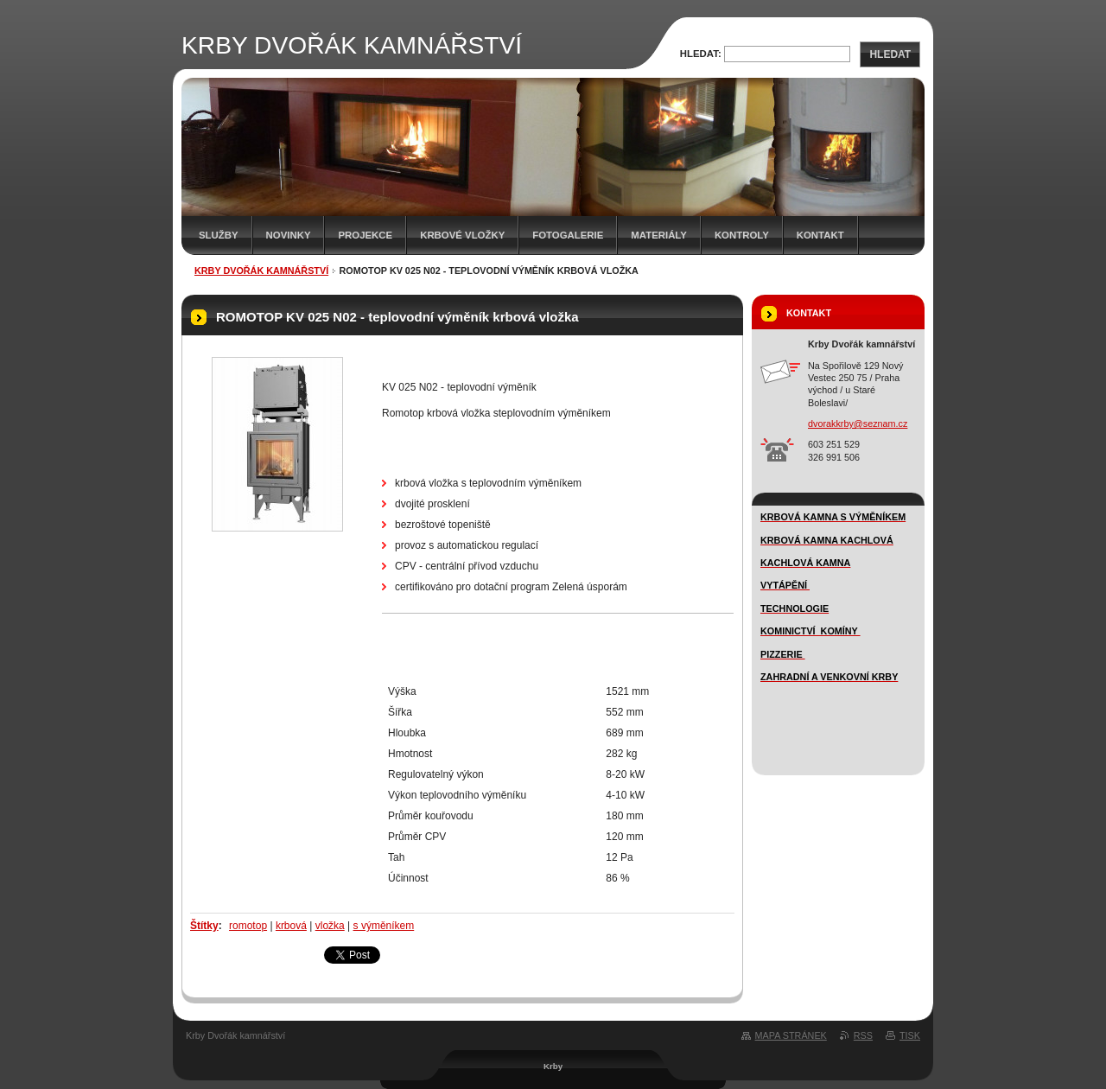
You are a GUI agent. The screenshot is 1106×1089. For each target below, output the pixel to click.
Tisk (909, 1035)
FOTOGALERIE (567, 235)
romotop (248, 926)
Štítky (204, 926)
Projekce (365, 235)
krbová (291, 926)
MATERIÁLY (659, 235)
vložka (330, 926)
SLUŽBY (218, 235)
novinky (288, 235)
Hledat (890, 54)
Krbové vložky (462, 235)
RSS (863, 1035)
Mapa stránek (791, 1035)
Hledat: (700, 53)
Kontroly (742, 235)
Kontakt (820, 235)
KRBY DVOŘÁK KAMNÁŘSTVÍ (261, 270)
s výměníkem (384, 926)
